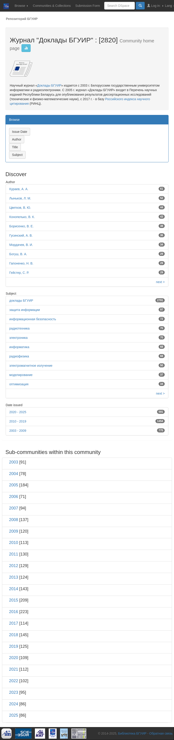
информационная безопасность (32, 319)
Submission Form (87, 5)
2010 (13, 542)
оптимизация (19, 384)
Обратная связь (161, 733)
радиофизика (19, 356)
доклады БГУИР (21, 300)
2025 (13, 715)
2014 (13, 589)
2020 (13, 657)
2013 (13, 577)
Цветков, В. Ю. (20, 207)
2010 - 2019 (17, 421)
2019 (13, 646)
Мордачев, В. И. (21, 245)
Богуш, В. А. (18, 254)
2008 (13, 519)
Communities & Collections (52, 5)
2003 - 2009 (17, 430)
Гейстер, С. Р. (19, 272)
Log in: (155, 5)
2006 (13, 496)
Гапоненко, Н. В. (21, 263)
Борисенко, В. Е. (21, 226)
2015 (13, 600)
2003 (13, 462)
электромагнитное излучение (30, 365)
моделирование (21, 375)
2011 (13, 554)
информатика (19, 347)
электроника (18, 338)
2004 (13, 473)
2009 (13, 531)
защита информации (24, 310)
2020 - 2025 (17, 412)
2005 (13, 485)
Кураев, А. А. (18, 189)
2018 (13, 635)
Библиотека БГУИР (132, 733)
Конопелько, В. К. (22, 217)
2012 (13, 565)
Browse (21, 5)
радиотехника (19, 328)
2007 (13, 508)
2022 (13, 681)
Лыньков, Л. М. (20, 198)
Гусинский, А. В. (21, 235)
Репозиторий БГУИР (22, 19)
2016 (13, 611)
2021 (13, 669)
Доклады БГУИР (49, 85)
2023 (13, 692)
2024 (13, 704)
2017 (13, 623)
